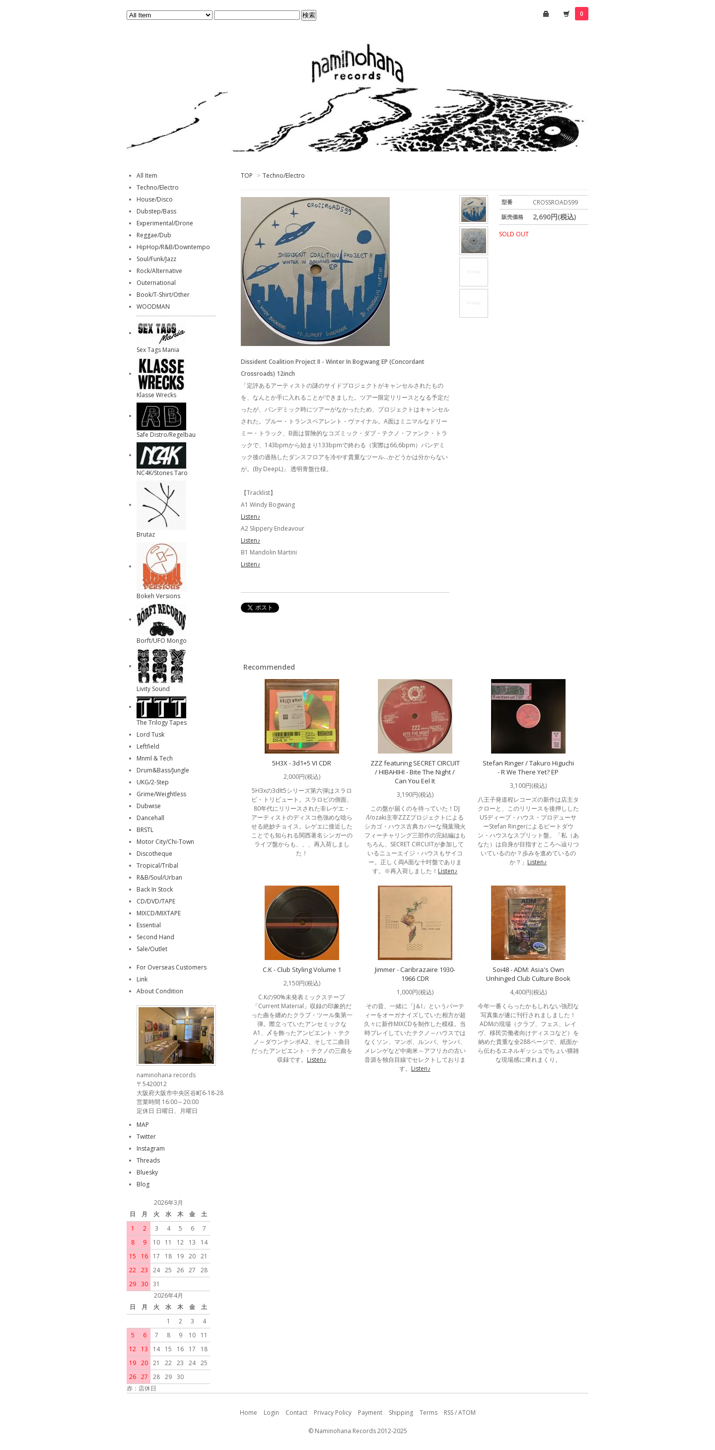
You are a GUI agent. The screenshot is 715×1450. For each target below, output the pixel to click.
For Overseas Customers (172, 967)
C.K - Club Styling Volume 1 (302, 969)
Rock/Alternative (159, 271)
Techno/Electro (284, 175)
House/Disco (155, 199)
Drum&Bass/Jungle (163, 770)
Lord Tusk (150, 734)
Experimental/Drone (165, 223)
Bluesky (147, 1172)
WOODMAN (153, 306)
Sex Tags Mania (158, 349)
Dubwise (149, 806)
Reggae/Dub (154, 235)
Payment (370, 1412)
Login (271, 1412)
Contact (296, 1412)
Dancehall (150, 818)
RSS (448, 1412)
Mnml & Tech (155, 758)
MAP (143, 1124)
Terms (428, 1412)
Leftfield (148, 746)
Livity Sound (153, 689)
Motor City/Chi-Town (165, 841)
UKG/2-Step (153, 782)
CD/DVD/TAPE (156, 901)
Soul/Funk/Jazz (156, 259)
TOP (247, 175)
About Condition (160, 991)
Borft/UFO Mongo (162, 640)
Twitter (146, 1136)
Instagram (151, 1148)
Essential (149, 925)
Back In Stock (155, 889)
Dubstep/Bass (156, 211)
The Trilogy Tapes (162, 722)
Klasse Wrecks (156, 395)
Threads (148, 1160)
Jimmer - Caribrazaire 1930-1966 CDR (415, 974)
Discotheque (154, 853)
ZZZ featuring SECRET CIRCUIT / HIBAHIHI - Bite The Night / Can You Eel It (415, 772)
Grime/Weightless (161, 794)
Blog (143, 1184)
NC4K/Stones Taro (162, 473)
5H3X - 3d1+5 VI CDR (301, 763)
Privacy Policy (333, 1412)
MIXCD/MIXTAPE (159, 913)
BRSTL (145, 830)
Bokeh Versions (158, 596)
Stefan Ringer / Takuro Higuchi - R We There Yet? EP (528, 767)
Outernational (156, 282)
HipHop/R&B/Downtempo (173, 247)
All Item (147, 175)
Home (248, 1412)
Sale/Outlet (152, 949)
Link (142, 979)
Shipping (401, 1412)
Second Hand (155, 937)
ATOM (467, 1412)
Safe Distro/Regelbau (166, 434)
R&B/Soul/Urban (159, 877)
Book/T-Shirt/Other (163, 294)
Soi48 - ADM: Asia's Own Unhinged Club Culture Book (528, 974)
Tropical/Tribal (157, 865)
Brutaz (146, 534)
